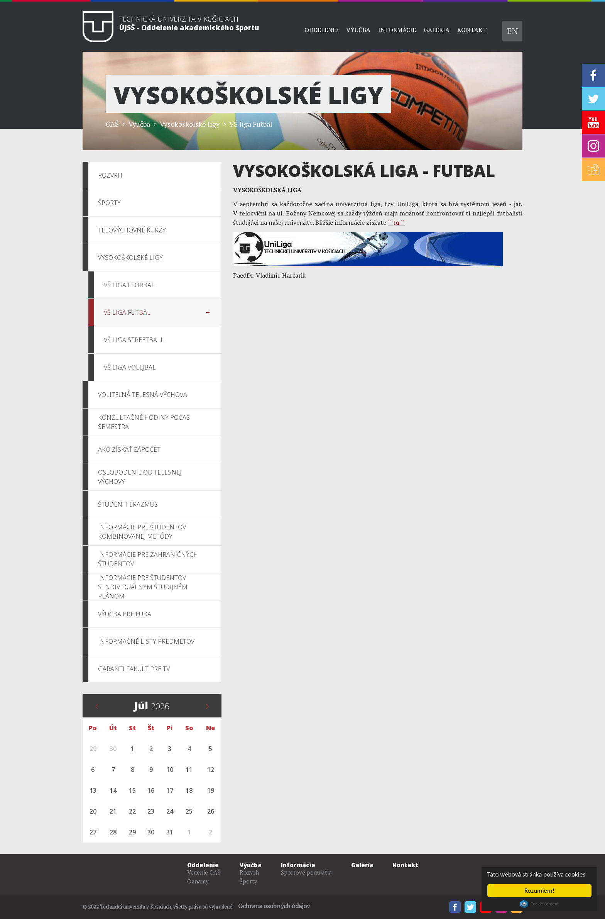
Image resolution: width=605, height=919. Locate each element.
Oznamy (198, 881)
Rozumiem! (539, 891)
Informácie (397, 29)
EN (512, 30)
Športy (248, 881)
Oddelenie (321, 29)
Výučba (358, 29)
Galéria (437, 29)
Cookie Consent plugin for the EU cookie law (539, 904)
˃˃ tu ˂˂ (396, 222)
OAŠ (112, 124)
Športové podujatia (306, 872)
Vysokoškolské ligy (190, 124)
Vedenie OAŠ (203, 872)
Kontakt (472, 29)
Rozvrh (249, 872)
